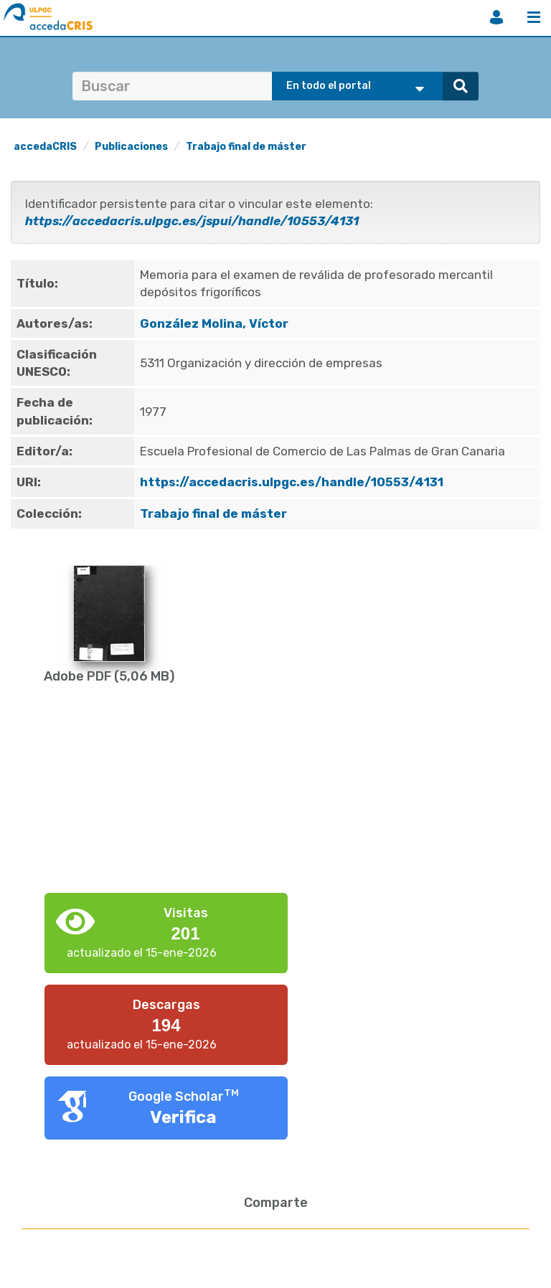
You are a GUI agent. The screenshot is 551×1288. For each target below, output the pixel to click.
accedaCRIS (45, 147)
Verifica (183, 1117)
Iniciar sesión (496, 17)
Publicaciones (131, 147)
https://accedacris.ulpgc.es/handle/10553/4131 (291, 482)
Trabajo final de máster (246, 147)
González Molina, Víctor (214, 323)
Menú (533, 17)
